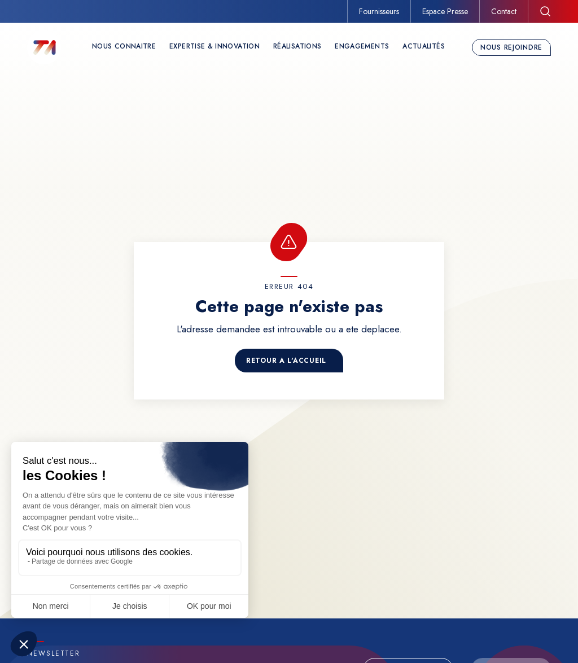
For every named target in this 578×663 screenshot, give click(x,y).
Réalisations (297, 46)
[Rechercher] (545, 11)
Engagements (362, 46)
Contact (503, 11)
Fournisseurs (379, 11)
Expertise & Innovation (214, 46)
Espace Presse (445, 11)
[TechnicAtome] (44, 47)
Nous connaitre (124, 46)
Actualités (423, 46)
